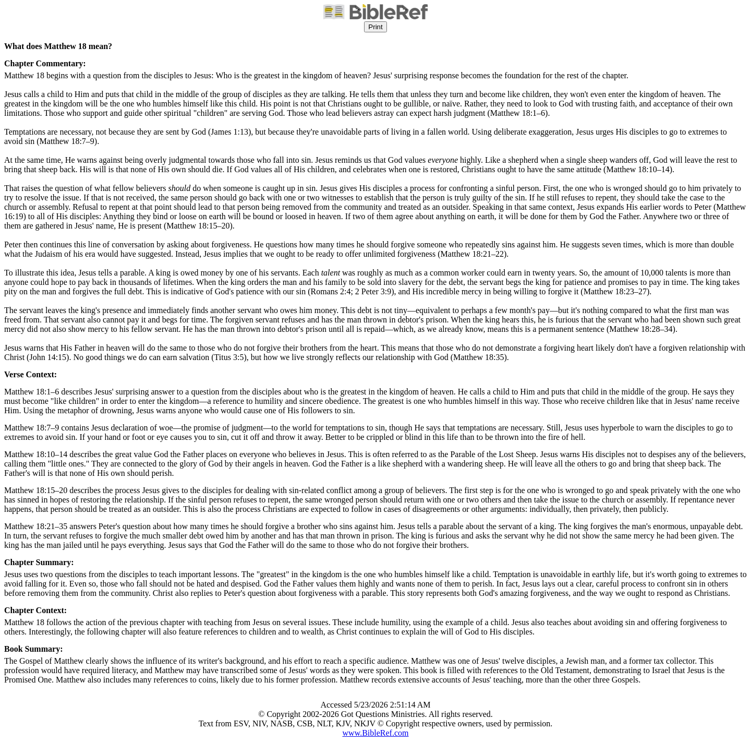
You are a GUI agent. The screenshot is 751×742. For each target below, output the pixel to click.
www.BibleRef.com (376, 732)
